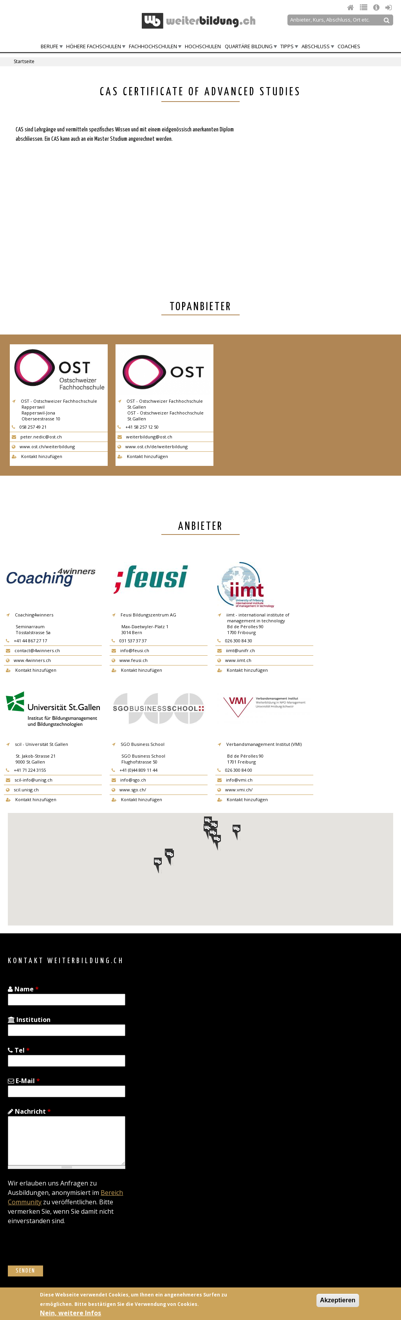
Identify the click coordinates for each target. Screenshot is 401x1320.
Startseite (24, 61)
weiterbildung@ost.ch (144, 437)
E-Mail (24, 1080)
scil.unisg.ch (22, 790)
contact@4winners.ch (33, 650)
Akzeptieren (338, 1300)
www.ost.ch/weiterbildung (43, 446)
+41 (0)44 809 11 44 (134, 770)
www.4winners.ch (28, 660)
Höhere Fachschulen (93, 46)
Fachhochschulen (153, 46)
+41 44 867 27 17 (26, 641)
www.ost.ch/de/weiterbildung (152, 446)
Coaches (349, 46)
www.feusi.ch (130, 660)
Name (23, 989)
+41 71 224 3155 (26, 770)
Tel (19, 1050)
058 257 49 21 (29, 427)
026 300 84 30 (234, 641)
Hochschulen (203, 46)
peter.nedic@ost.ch (37, 437)
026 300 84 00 (234, 770)
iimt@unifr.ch (236, 650)
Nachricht (29, 1111)
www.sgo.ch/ (129, 790)
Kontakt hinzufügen (37, 456)
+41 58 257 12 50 (138, 427)
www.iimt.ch (234, 660)
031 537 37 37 (129, 641)
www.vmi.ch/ (235, 790)
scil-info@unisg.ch (29, 780)
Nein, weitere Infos (70, 1313)
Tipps (287, 46)
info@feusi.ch (130, 650)
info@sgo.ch (129, 780)
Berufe (49, 46)
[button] (170, 858)
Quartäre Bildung (249, 46)
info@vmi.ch (235, 780)
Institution (29, 1019)
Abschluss (316, 46)
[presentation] (67, 1250)
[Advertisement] (312, 182)
